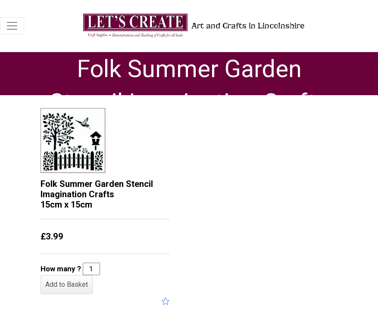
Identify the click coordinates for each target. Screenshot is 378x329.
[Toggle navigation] (12, 25)
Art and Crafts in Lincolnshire (192, 25)
